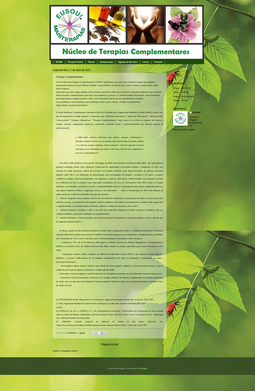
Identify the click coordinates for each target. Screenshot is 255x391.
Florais (91, 62)
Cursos (145, 62)
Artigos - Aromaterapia (183, 96)
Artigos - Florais (180, 100)
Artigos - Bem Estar (182, 88)
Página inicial (109, 344)
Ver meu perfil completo (184, 129)
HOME (59, 62)
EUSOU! (197, 112)
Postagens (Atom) (69, 351)
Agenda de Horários (128, 62)
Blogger (143, 368)
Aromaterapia (106, 62)
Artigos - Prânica (180, 92)
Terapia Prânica (75, 62)
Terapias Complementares (69, 76)
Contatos (158, 62)
